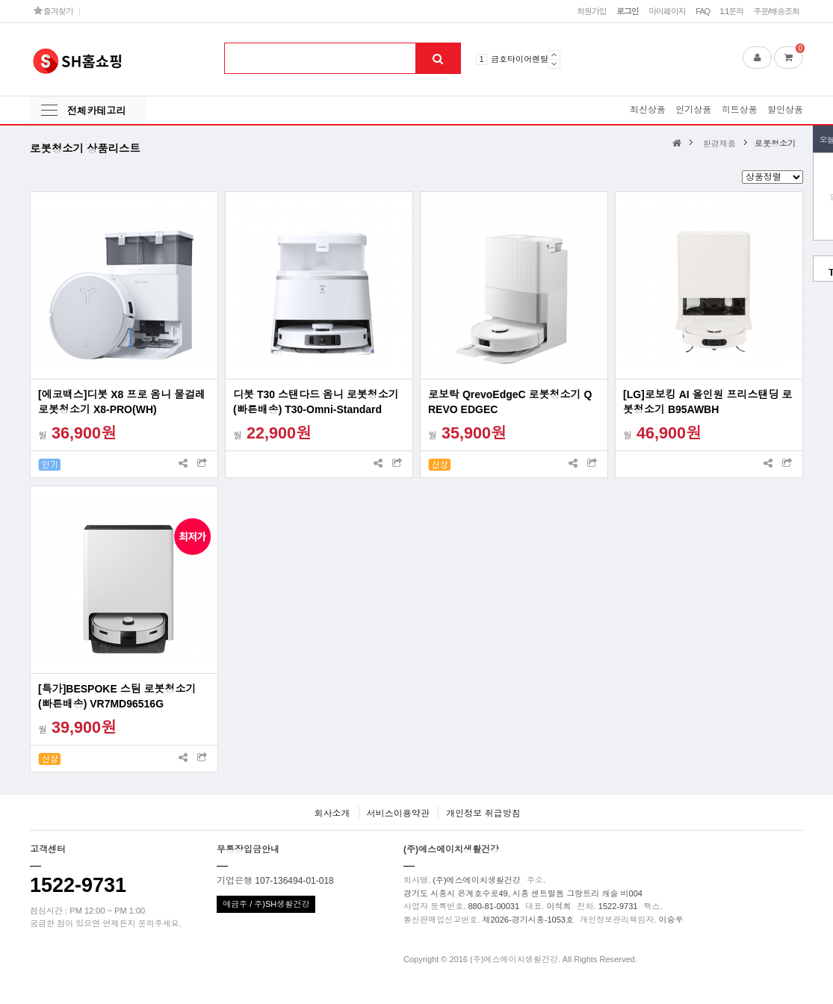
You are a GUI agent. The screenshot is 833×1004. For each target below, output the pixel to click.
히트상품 (740, 110)
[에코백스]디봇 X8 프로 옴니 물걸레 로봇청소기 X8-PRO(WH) (121, 401)
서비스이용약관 (398, 813)
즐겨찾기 (53, 11)
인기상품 (693, 110)
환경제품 (719, 143)
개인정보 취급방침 (483, 813)
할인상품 (785, 110)
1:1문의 (731, 11)
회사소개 (332, 813)
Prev (554, 54)
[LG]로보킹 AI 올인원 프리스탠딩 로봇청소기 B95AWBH (707, 401)
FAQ (703, 11)
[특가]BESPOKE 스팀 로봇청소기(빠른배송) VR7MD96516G (117, 696)
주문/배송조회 (776, 11)
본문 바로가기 (0, 0)
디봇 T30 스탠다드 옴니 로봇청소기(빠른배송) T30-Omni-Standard (316, 401)
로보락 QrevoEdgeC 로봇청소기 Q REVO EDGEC (510, 401)
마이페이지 (667, 11)
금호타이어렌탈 (519, 59)
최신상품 (648, 110)
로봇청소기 (775, 143)
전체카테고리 (96, 111)
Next (554, 64)
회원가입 (592, 11)
